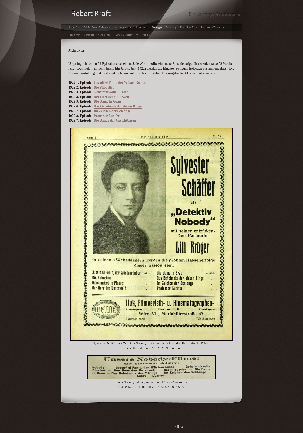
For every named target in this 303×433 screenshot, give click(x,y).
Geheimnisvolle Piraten (111, 92)
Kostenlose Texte (188, 27)
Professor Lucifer (107, 116)
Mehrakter (147, 35)
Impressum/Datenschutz (213, 27)
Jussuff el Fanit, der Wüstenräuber (120, 83)
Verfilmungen (105, 35)
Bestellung (171, 27)
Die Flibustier (104, 87)
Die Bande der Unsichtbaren (115, 120)
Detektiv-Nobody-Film (127, 35)
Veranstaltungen (123, 27)
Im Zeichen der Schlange (112, 111)
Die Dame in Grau (107, 101)
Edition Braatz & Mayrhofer (97, 27)
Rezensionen (141, 27)
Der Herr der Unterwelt (111, 97)
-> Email (179, 426)
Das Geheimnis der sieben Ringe (118, 106)
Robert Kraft (74, 27)
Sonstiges (157, 27)
